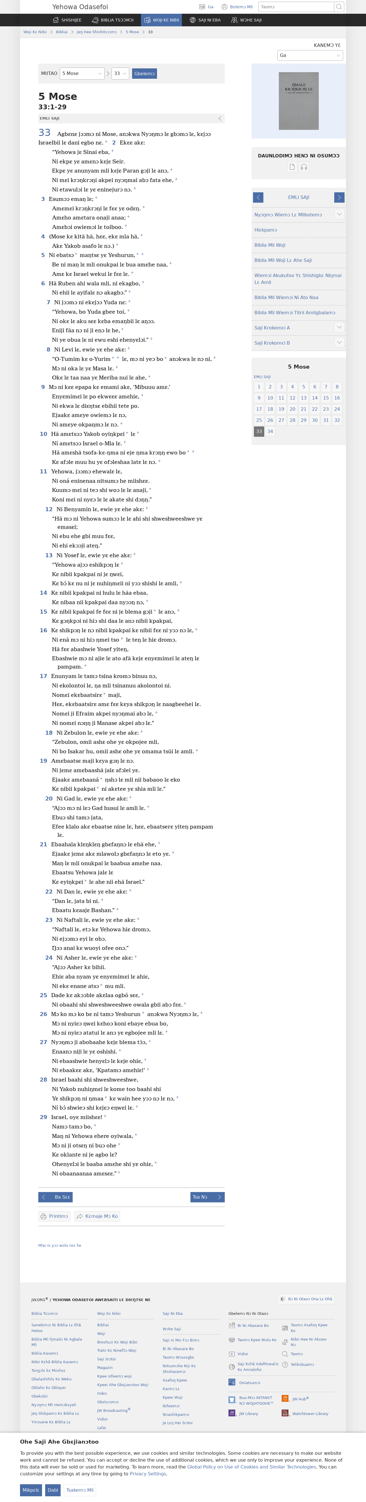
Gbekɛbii (39, 1396)
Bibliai (62, 32)
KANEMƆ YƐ (327, 45)
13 (49, 555)
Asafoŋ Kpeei (175, 1380)
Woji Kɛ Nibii (35, 32)
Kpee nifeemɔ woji (114, 1376)
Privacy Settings (148, 1474)
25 (44, 995)
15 (44, 611)
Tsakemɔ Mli (80, 1490)
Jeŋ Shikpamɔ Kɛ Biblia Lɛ (55, 1413)
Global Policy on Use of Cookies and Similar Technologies (251, 1467)
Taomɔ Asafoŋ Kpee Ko (304, 1328)
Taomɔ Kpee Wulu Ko (252, 1340)
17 (44, 676)
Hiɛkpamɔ (265, 230)
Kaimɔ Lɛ (171, 1389)
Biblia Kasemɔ (44, 1353)
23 (49, 920)
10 (44, 434)
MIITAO (49, 73)
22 (49, 891)
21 (44, 844)
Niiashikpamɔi (176, 1414)
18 (49, 733)
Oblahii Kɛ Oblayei (48, 1388)
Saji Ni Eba (173, 1313)
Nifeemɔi (171, 1406)
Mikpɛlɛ (31, 1490)
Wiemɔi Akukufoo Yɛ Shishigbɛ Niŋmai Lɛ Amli (297, 279)
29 (44, 1117)
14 (44, 593)
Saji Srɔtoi (106, 1359)
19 (44, 761)
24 (49, 957)
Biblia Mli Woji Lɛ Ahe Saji (283, 260)
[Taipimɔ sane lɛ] (296, 7)
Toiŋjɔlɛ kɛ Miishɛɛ (48, 1370)
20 (49, 798)
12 (49, 509)
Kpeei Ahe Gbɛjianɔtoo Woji (122, 1385)
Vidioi (102, 1419)
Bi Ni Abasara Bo (178, 1349)
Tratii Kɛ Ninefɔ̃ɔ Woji (116, 1350)
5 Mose (132, 32)
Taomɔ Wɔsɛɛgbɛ (178, 1357)
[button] (112, 20)
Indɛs (102, 1393)
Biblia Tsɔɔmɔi (44, 1313)
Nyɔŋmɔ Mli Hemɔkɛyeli (53, 1405)
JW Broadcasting (114, 1410)
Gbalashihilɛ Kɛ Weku (51, 1379)
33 (47, 132)
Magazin (105, 1367)
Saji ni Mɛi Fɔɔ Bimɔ (181, 1340)
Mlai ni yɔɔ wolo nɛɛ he (59, 1245)
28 (44, 1079)
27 (44, 1042)
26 (44, 1014)
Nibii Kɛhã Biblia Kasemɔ (54, 1362)
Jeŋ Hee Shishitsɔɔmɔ (97, 32)
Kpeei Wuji (173, 1397)
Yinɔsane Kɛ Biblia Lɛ (51, 1422)
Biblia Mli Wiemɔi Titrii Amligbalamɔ (294, 312)
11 (44, 471)
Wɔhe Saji (172, 1329)
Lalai (101, 1428)
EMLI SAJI (298, 197)
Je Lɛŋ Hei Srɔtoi (178, 1423)
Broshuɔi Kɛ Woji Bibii (117, 1342)
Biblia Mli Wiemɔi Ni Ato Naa (286, 297)
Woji (101, 1333)
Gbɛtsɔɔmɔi (108, 1402)
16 (44, 630)
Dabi (53, 1490)
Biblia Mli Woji (269, 245)
